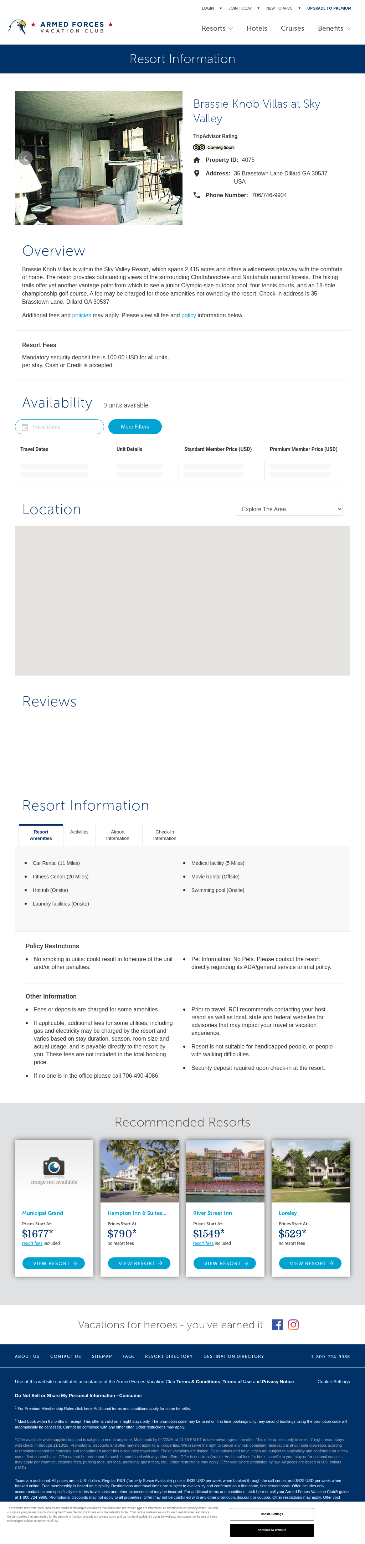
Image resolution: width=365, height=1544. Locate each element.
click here (255, 1491)
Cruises (291, 28)
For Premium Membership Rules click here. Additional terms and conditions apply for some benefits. (103, 1408)
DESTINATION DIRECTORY (234, 1356)
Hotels (255, 28)
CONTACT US (65, 1356)
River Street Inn (212, 1213)
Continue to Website (272, 1530)
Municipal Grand (42, 1213)
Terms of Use (237, 1381)
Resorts (215, 28)
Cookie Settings (334, 1381)
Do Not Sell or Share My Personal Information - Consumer (78, 1395)
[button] (26, 158)
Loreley (288, 1213)
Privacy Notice (278, 1381)
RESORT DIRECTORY (169, 1356)
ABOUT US (27, 1356)
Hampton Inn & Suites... (137, 1213)
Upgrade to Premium (329, 8)
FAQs (128, 1356)
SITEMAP (102, 1356)
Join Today (240, 8)
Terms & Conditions (198, 1381)
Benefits (334, 28)
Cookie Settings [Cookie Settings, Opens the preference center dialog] (272, 1514)
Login (208, 8)
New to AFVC (279, 8)
